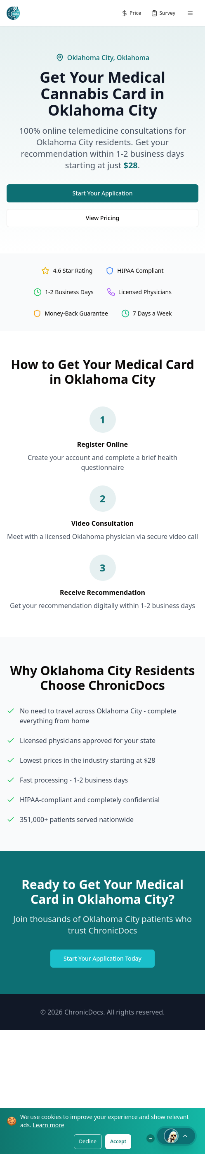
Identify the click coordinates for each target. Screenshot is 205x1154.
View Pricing (102, 218)
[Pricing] (131, 13)
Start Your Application (103, 193)
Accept (118, 1141)
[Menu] (190, 13)
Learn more (48, 1125)
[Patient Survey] (163, 13)
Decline (88, 1141)
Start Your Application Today (102, 958)
